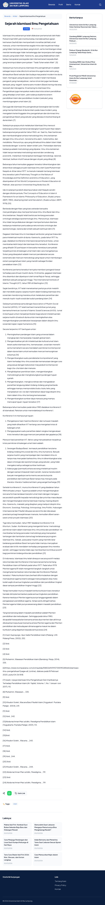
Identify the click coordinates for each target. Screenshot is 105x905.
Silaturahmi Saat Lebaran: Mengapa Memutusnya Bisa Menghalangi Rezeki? (45, 827)
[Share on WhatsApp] (9, 793)
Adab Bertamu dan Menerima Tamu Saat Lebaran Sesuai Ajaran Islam (47, 842)
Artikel (15, 16)
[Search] (100, 5)
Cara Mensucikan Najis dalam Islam (46, 856)
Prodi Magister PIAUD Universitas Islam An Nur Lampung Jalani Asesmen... (82, 78)
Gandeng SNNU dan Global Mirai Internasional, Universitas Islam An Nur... (83, 64)
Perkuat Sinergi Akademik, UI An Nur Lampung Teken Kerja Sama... (83, 51)
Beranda (51, 4)
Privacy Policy (60, 885)
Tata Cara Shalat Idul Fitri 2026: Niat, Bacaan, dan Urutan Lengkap (16, 857)
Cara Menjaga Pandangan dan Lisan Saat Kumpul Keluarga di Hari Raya (16, 842)
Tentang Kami (60, 881)
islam (15, 804)
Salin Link (20, 793)
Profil (61, 4)
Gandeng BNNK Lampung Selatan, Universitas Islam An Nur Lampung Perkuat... (83, 38)
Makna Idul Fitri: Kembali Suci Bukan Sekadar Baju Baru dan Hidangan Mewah (15, 827)
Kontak (77, 4)
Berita (68, 4)
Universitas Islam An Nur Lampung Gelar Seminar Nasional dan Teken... (83, 26)
